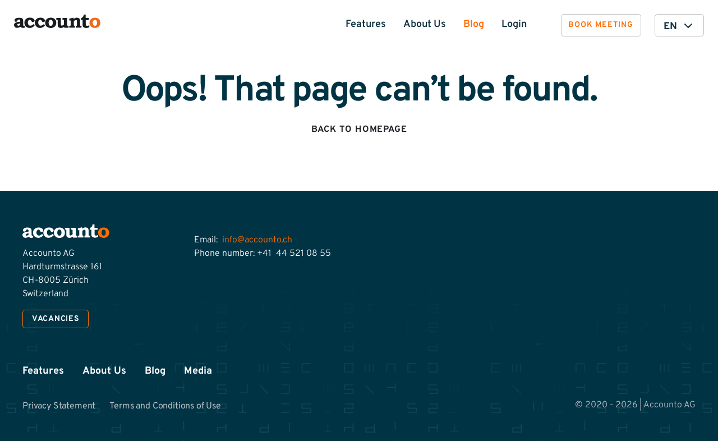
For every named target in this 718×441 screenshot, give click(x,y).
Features (366, 24)
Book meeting (600, 25)
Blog (473, 24)
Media (198, 371)
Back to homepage (359, 129)
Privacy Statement (58, 406)
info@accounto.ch (257, 240)
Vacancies (55, 319)
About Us (424, 24)
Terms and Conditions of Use (166, 406)
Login (514, 24)
